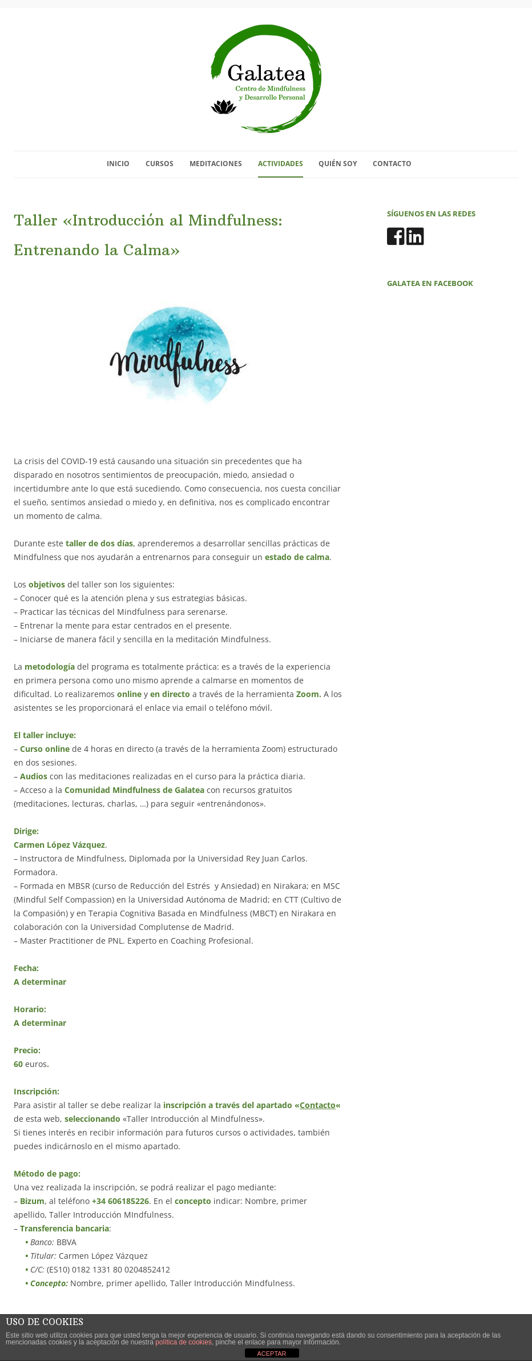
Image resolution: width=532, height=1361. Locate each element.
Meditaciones (216, 163)
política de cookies (183, 1342)
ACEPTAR (271, 1353)
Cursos (160, 163)
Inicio (118, 163)
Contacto (392, 163)
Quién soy (338, 163)
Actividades (280, 163)
